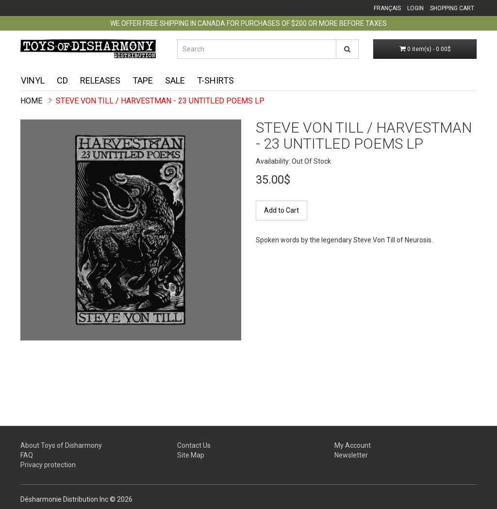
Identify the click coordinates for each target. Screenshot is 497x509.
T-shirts (215, 80)
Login (415, 8)
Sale (175, 80)
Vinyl (33, 80)
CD (62, 80)
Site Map (190, 455)
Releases (100, 80)
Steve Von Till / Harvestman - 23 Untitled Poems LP (160, 100)
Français (387, 8)
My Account (352, 445)
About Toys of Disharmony (61, 445)
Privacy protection (48, 465)
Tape (143, 80)
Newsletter (351, 455)
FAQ (26, 455)
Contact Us (194, 445)
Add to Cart (281, 210)
